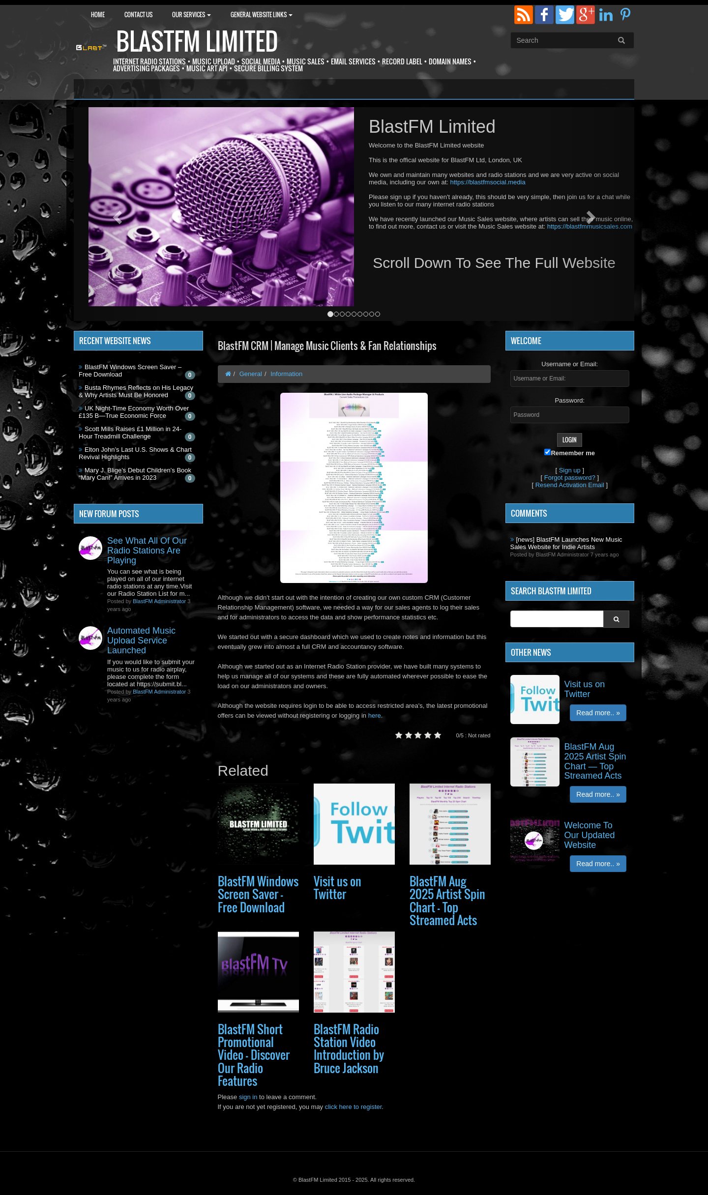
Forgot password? (569, 477)
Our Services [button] (191, 14)
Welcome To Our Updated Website (589, 835)
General (250, 374)
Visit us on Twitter (337, 887)
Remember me (569, 453)
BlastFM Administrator (159, 601)
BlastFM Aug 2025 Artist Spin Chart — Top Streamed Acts (447, 900)
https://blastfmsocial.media (487, 182)
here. (375, 715)
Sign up (570, 470)
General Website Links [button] (262, 14)
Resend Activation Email (569, 485)
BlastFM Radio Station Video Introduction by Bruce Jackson (349, 1048)
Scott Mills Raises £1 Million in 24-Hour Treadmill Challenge (130, 432)
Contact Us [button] (138, 14)
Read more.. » (598, 713)
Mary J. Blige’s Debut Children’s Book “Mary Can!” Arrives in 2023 (135, 473)
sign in (248, 1097)
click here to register (353, 1106)
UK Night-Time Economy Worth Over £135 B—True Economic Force (134, 412)
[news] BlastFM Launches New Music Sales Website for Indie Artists (566, 543)
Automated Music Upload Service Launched (141, 640)
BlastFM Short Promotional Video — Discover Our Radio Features (254, 1055)
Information (286, 374)
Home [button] (98, 14)
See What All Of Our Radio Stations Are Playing (147, 550)
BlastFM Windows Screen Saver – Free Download (258, 894)
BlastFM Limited (197, 41)
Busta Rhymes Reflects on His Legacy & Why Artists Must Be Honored (136, 391)
